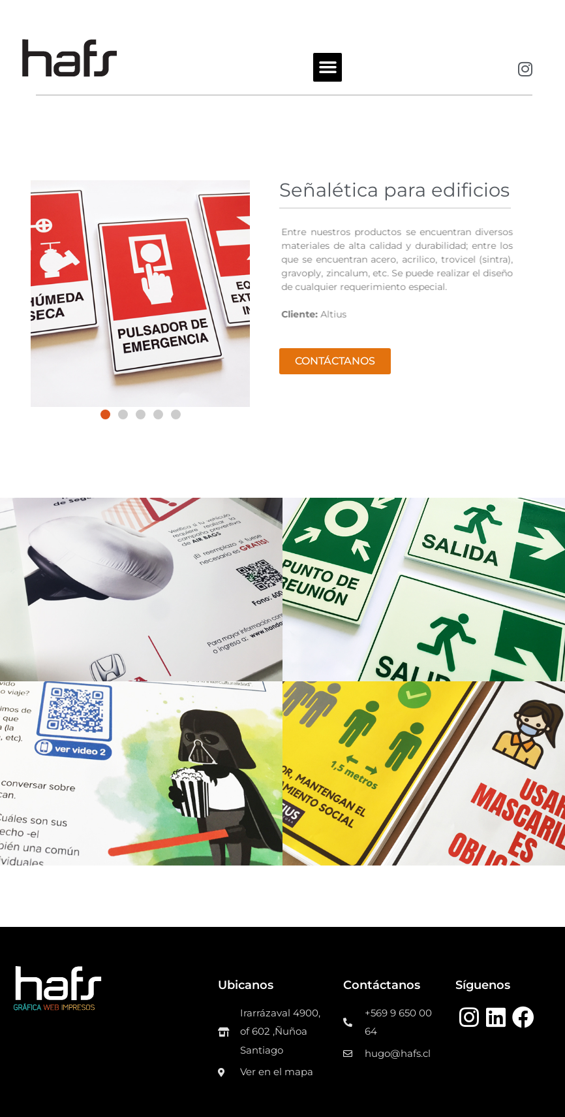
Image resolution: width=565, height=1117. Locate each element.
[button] (328, 67)
